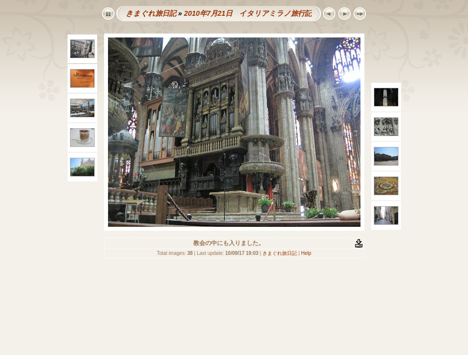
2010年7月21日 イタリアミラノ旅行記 (248, 13)
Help (306, 253)
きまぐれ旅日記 (151, 13)
